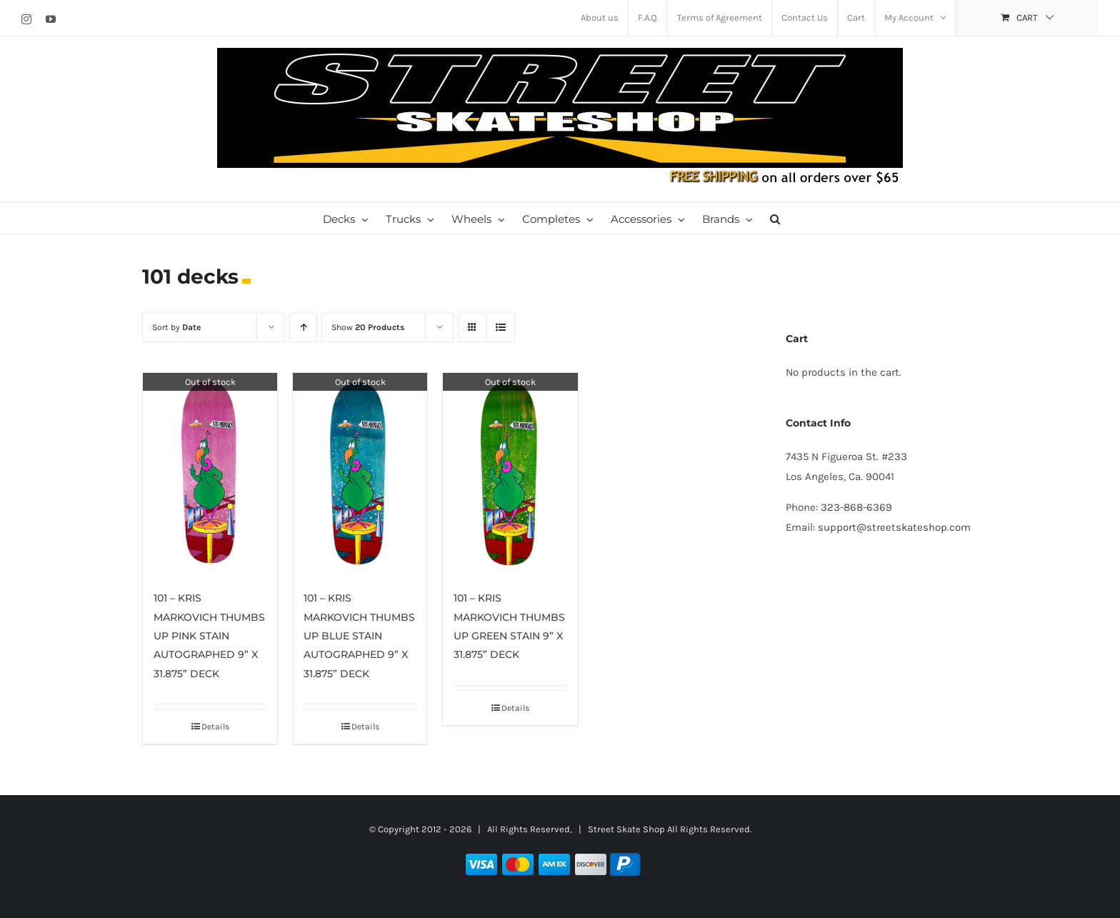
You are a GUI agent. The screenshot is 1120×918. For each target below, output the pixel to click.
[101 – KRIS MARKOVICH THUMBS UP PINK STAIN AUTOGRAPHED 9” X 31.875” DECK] (210, 473)
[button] (775, 218)
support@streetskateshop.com (894, 527)
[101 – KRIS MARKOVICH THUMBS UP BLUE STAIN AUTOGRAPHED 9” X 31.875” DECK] (360, 473)
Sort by (176, 327)
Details (215, 727)
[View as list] (500, 327)
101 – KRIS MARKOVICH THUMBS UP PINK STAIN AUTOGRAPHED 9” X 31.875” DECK (209, 635)
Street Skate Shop (626, 829)
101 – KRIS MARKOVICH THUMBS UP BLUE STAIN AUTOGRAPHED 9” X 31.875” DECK (359, 635)
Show (367, 327)
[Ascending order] (303, 327)
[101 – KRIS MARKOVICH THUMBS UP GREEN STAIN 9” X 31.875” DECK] (510, 473)
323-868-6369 (856, 507)
